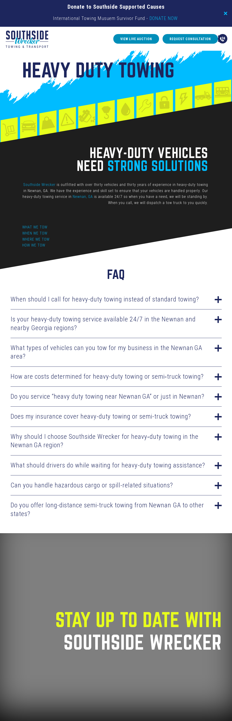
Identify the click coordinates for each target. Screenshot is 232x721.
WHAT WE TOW (34, 227)
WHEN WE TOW (34, 233)
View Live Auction (116, 39)
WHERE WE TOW (35, 239)
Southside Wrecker (39, 184)
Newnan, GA (83, 196)
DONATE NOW (163, 18)
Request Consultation (171, 39)
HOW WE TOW (33, 245)
